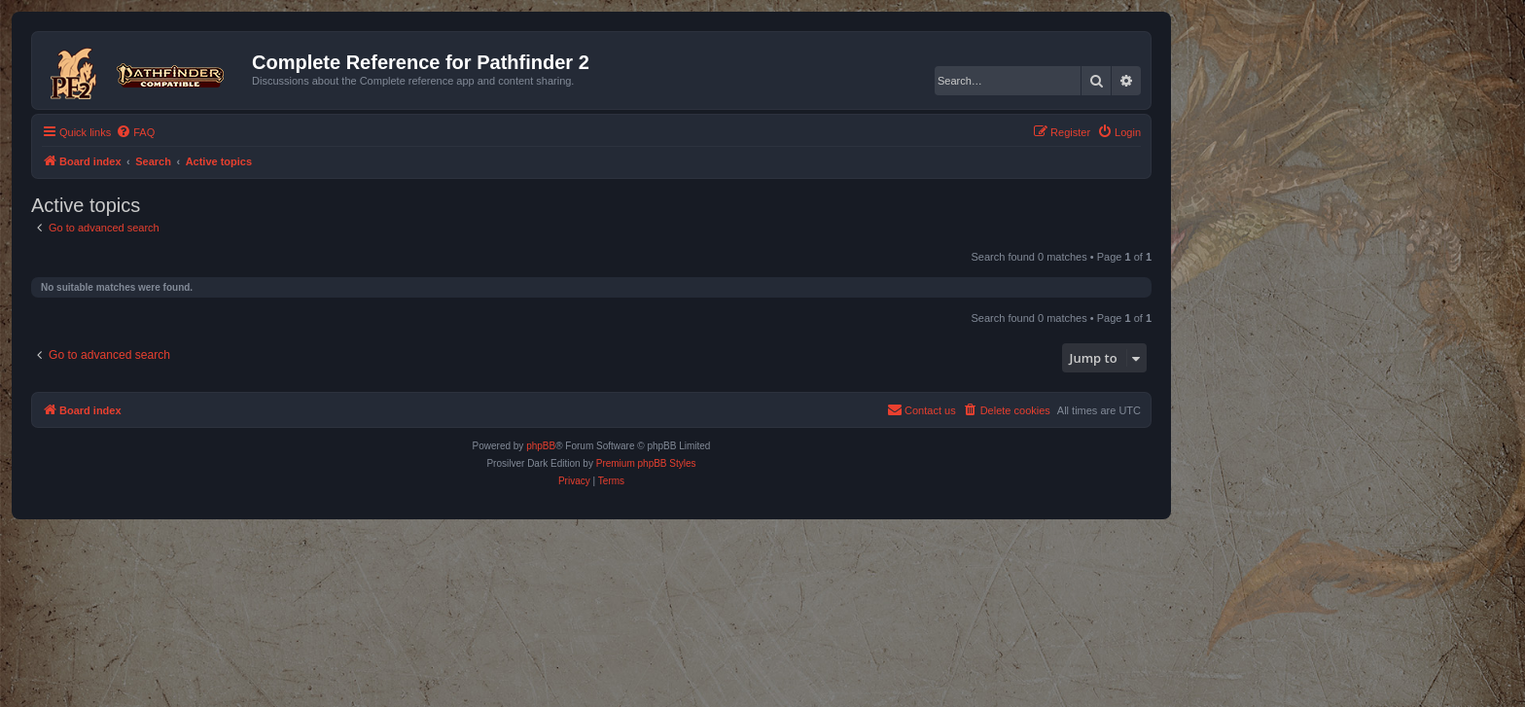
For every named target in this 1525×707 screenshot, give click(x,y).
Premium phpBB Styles (646, 463)
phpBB (540, 446)
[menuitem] (135, 132)
